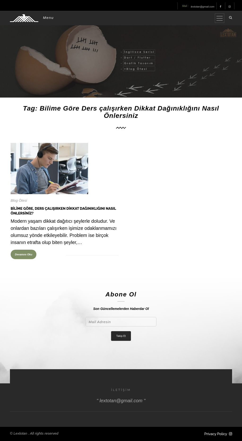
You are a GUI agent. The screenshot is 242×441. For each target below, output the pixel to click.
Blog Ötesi (19, 200)
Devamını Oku (23, 254)
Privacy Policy (215, 434)
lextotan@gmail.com (202, 6)
